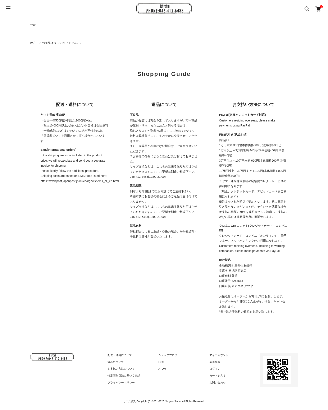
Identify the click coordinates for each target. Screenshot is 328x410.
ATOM (162, 368)
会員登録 (214, 362)
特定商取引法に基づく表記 (124, 375)
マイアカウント (218, 355)
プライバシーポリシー (121, 382)
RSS (161, 362)
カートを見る (217, 375)
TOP (33, 25)
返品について (116, 362)
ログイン (214, 368)
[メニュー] (8, 8)
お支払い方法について (121, 368)
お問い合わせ (217, 382)
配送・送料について (120, 355)
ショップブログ (167, 355)
